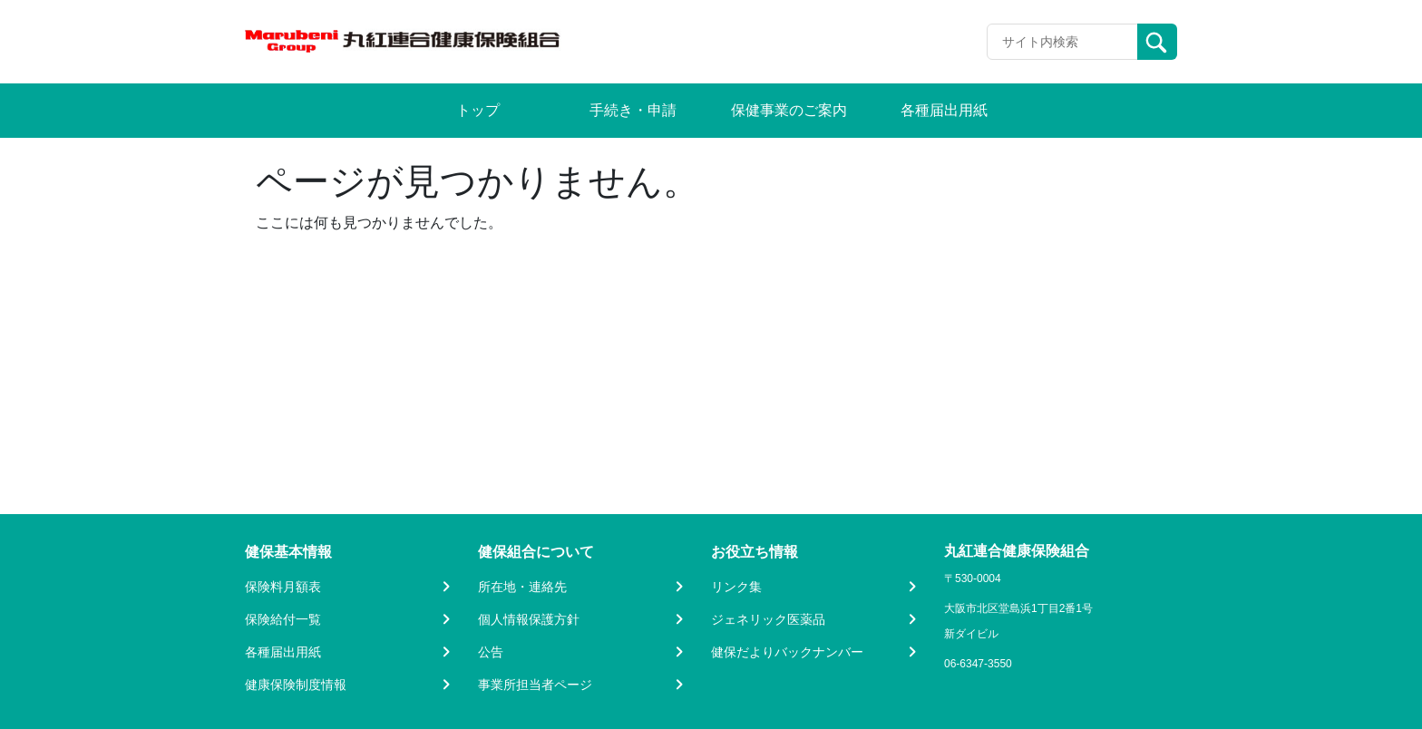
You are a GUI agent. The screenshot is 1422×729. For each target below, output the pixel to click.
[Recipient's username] (1062, 42)
